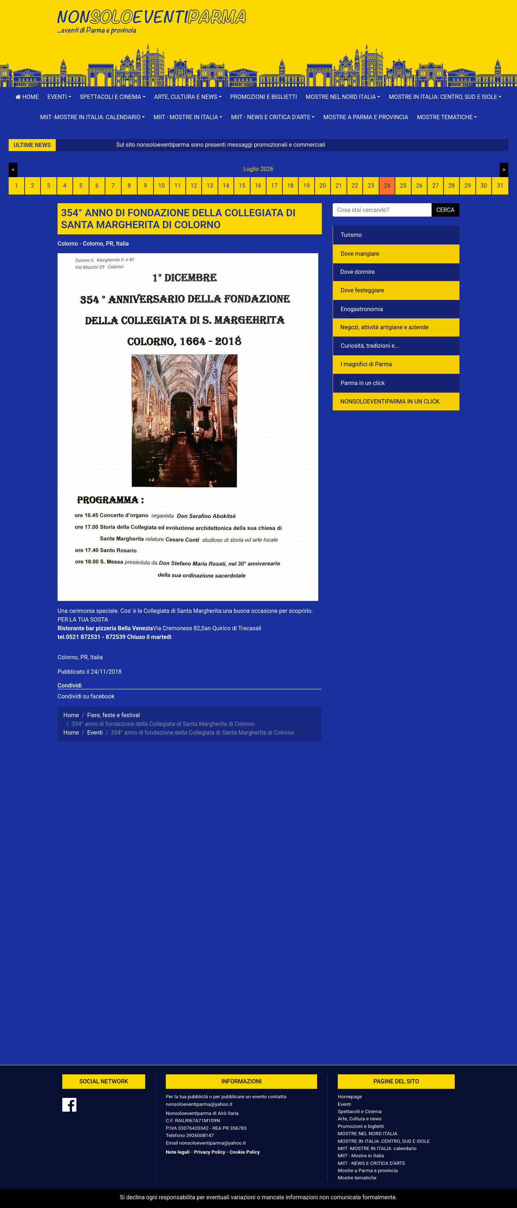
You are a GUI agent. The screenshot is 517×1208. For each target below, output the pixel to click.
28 (451, 185)
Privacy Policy (209, 1152)
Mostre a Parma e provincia (365, 117)
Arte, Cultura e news (360, 1118)
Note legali (178, 1152)
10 (161, 185)
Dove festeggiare (362, 290)
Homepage (350, 1096)
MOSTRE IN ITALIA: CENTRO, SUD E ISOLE (384, 1141)
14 (226, 185)
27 (435, 185)
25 (403, 185)
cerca (445, 209)
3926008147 (200, 1135)
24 (387, 185)
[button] (59, 97)
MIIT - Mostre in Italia (361, 1155)
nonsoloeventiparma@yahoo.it (199, 1104)
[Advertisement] (361, 29)
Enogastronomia (362, 309)
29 (468, 185)
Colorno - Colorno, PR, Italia (93, 243)
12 (193, 185)
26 (419, 185)
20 (322, 185)
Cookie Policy (245, 1152)
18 (290, 185)
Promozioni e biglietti (263, 96)
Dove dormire (357, 271)
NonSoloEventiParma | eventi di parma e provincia (155, 21)
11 (177, 185)
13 (209, 185)
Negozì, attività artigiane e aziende (384, 327)
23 (371, 185)
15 (242, 185)
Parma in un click (363, 383)
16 (258, 185)
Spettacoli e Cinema (360, 1111)
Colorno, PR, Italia (80, 657)
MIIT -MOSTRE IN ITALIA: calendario (377, 1148)
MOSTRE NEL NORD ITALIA (368, 1133)
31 (500, 185)
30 (483, 185)
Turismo (351, 234)
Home (27, 96)
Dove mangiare (360, 253)
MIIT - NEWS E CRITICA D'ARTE (371, 1163)
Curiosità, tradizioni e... (370, 345)
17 (274, 185)
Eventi (344, 1104)
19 (306, 185)
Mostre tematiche (357, 1177)
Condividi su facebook (86, 696)
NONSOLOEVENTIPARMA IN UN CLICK (390, 401)
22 (355, 185)
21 (339, 185)
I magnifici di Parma (366, 364)
